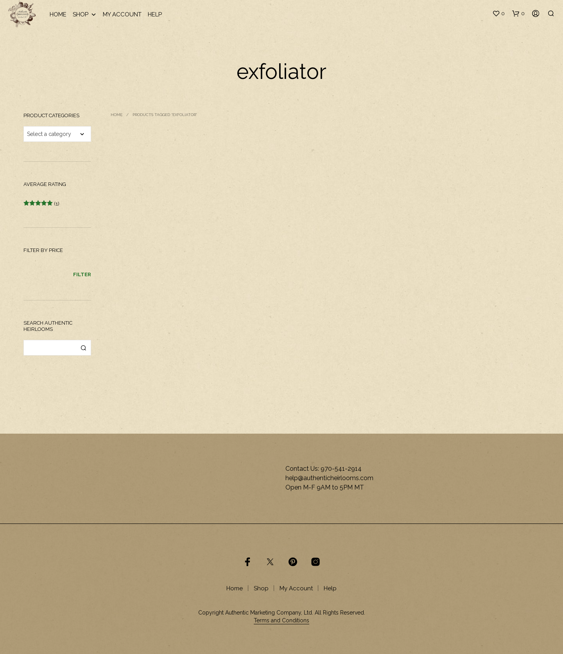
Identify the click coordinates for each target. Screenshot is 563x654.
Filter (82, 274)
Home (58, 14)
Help (155, 14)
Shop (85, 14)
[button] (498, 14)
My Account (122, 14)
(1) (41, 203)
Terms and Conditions (281, 621)
